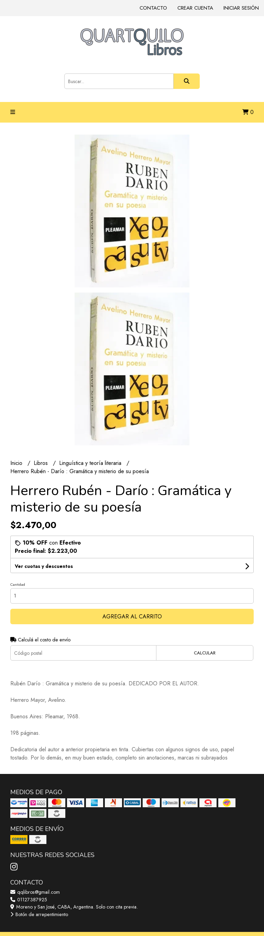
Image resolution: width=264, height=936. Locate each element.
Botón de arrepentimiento (39, 914)
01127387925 (28, 899)
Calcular (205, 653)
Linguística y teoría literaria (91, 463)
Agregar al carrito (132, 616)
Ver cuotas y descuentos (44, 566)
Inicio (17, 463)
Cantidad (17, 584)
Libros (42, 463)
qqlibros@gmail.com (35, 892)
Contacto (153, 8)
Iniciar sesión (241, 8)
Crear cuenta (195, 8)
